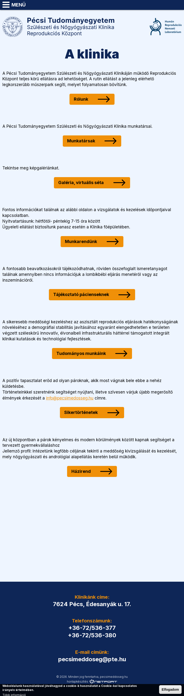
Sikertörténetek (80, 412)
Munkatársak (80, 140)
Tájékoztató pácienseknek (80, 294)
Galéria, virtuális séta (80, 182)
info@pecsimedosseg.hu (69, 397)
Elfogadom (170, 689)
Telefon (166, 5)
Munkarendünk (80, 241)
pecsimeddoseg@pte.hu (178, 5)
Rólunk (80, 99)
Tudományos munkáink (80, 353)
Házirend (80, 471)
